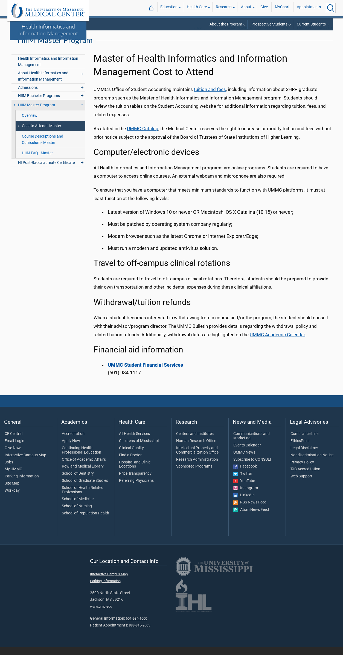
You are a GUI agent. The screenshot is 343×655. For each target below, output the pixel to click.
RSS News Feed (249, 510)
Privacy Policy (302, 470)
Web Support (301, 484)
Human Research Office (196, 448)
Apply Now (71, 448)
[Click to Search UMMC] (331, 8)
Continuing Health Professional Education (81, 457)
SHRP (198, 36)
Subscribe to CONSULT (252, 467)
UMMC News (244, 460)
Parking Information (22, 484)
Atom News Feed (251, 517)
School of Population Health (85, 521)
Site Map (12, 491)
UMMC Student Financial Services (145, 372)
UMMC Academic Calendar (277, 342)
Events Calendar (247, 453)
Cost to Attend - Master (41, 133)
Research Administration (197, 467)
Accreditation (73, 441)
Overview (29, 123)
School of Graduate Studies (85, 488)
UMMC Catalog (142, 136)
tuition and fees (210, 96)
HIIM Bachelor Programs (39, 103)
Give (264, 7)
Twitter (242, 481)
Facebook (245, 474)
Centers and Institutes (195, 441)
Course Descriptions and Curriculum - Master (42, 146)
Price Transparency (135, 481)
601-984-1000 (136, 626)
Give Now (13, 455)
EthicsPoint (300, 448)
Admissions (28, 95)
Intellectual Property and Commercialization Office (197, 457)
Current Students (311, 24)
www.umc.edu (101, 614)
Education (169, 7)
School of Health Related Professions (82, 497)
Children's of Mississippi (139, 448)
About (246, 7)
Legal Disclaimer (304, 455)
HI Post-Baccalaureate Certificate (46, 170)
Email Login (14, 448)
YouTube (244, 488)
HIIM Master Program (314, 36)
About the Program (226, 24)
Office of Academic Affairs (84, 467)
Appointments (309, 7)
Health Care (197, 7)
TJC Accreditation (305, 476)
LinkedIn (244, 502)
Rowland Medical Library (83, 474)
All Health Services (134, 441)
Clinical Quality (131, 455)
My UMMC (13, 476)
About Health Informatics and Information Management (43, 83)
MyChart (282, 7)
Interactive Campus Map (25, 462)
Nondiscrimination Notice (311, 462)
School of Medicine (78, 507)
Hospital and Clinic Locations (134, 472)
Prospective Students (269, 24)
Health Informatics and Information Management (48, 29)
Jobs (9, 470)
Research (224, 7)
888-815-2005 (139, 633)
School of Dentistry (78, 481)
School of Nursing (77, 513)
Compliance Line (304, 441)
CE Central (13, 441)
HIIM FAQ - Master (37, 160)
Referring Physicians (136, 488)
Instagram (245, 495)
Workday (12, 498)
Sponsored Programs (194, 474)
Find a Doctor (130, 462)
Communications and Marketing (251, 443)
